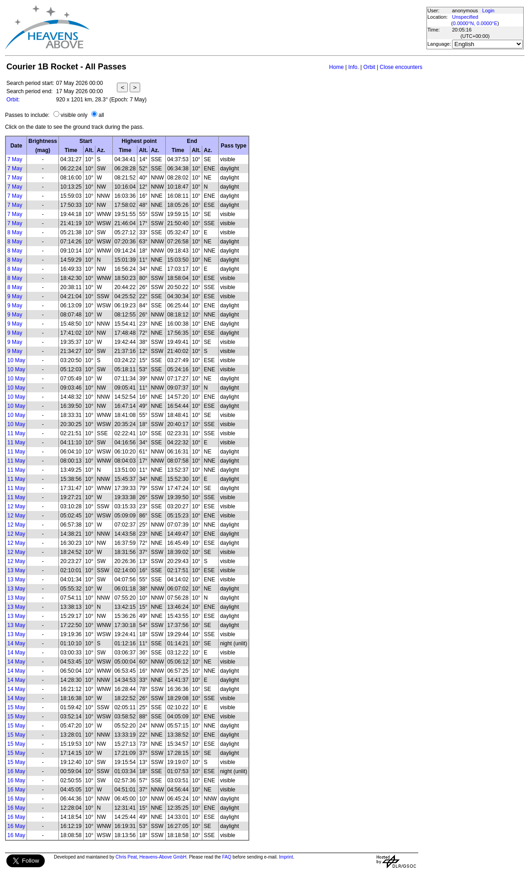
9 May (14, 296)
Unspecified (465, 17)
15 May (16, 707)
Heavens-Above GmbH (162, 856)
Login (488, 10)
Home (336, 67)
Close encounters (401, 67)
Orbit (369, 67)
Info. (353, 67)
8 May (14, 232)
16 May (16, 771)
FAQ (226, 856)
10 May (16, 360)
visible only (74, 115)
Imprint (286, 856)
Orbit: (13, 99)
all (101, 115)
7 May (14, 159)
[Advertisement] (257, 27)
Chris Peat (126, 856)
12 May (16, 506)
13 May (16, 570)
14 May (16, 643)
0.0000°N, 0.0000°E (475, 23)
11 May (16, 433)
